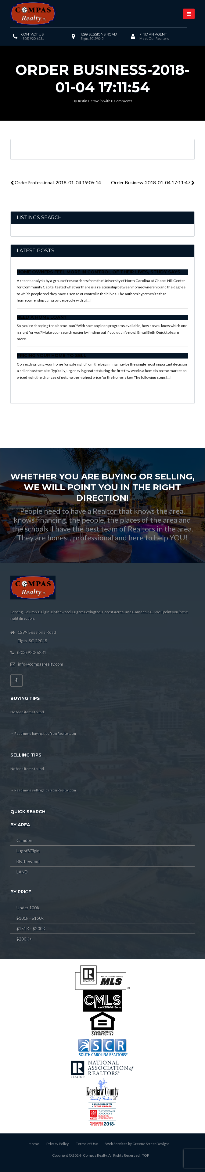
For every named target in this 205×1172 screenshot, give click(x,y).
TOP (145, 1155)
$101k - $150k (30, 918)
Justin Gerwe (88, 101)
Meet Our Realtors (154, 38)
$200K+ (24, 938)
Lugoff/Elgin (28, 850)
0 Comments (121, 101)
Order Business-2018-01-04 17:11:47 (153, 182)
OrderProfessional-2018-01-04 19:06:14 (55, 182)
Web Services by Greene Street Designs (137, 1143)
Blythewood (28, 861)
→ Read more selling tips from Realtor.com (43, 790)
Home (34, 1143)
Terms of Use (87, 1143)
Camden (24, 840)
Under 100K (28, 907)
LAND (22, 871)
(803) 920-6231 (32, 38)
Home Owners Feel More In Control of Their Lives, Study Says (98, 272)
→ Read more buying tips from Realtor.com (43, 733)
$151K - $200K (30, 928)
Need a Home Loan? (42, 317)
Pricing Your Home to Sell (51, 355)
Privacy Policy (57, 1143)
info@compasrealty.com (40, 664)
